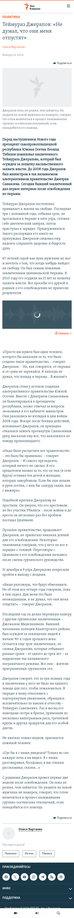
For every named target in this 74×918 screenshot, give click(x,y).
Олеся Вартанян (13, 47)
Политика (11, 17)
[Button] (62, 63)
